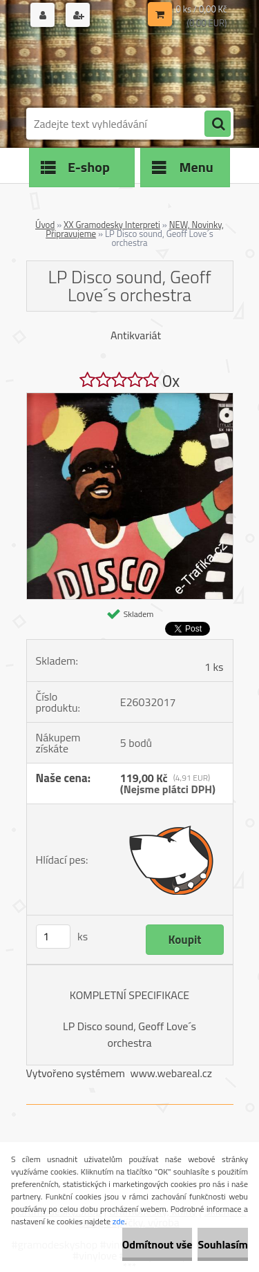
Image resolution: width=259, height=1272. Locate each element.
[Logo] (121, 67)
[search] (217, 124)
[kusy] (53, 936)
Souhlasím (223, 1244)
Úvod (45, 224)
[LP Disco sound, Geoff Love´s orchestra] (130, 398)
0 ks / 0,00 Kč (201, 9)
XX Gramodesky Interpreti (112, 224)
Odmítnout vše (157, 1244)
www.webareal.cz (171, 1073)
